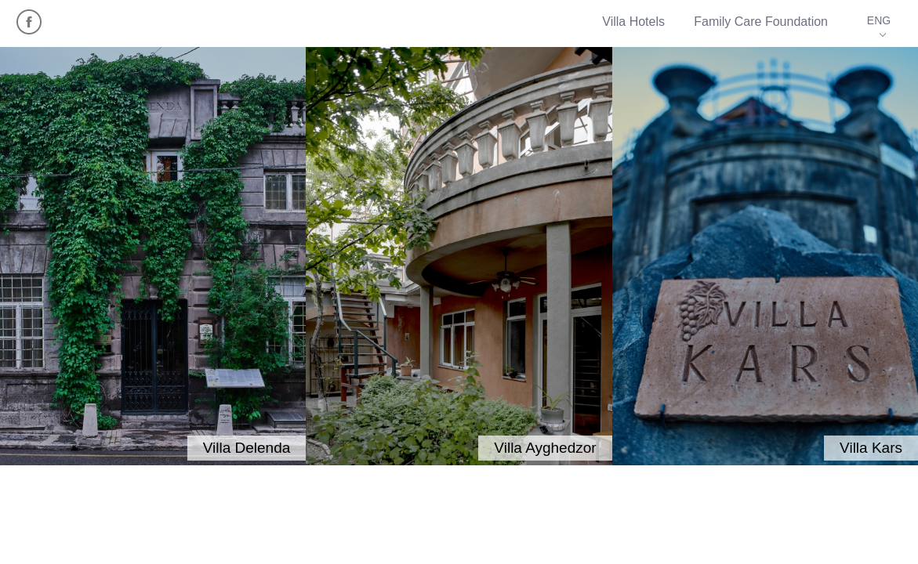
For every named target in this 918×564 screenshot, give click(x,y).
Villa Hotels (633, 21)
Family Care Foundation (761, 21)
